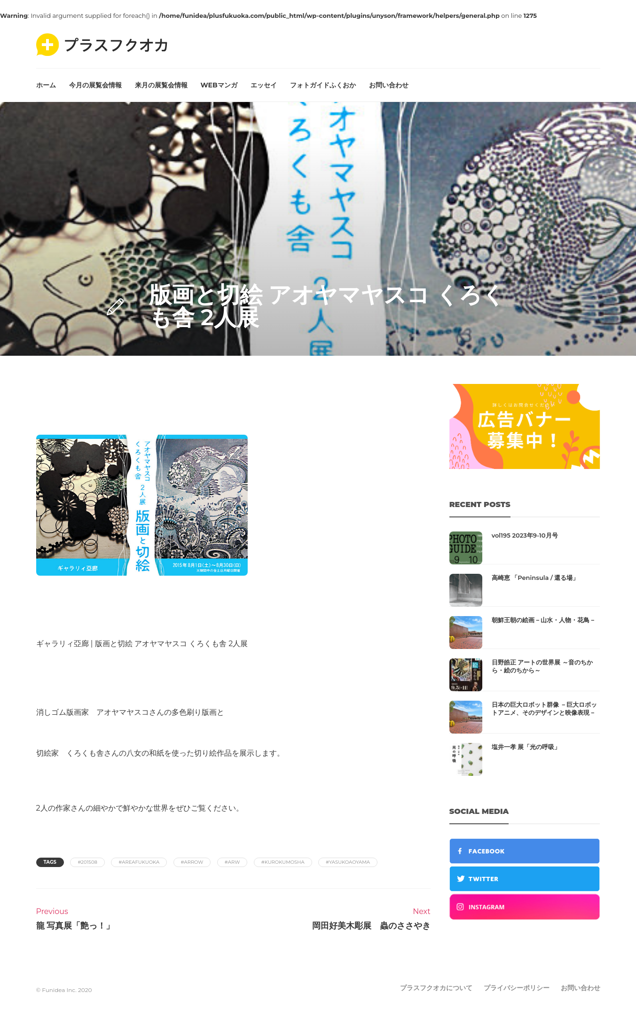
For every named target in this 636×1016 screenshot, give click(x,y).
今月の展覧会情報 (95, 85)
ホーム (46, 85)
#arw (232, 862)
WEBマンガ (219, 85)
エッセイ (264, 85)
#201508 (87, 862)
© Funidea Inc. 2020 (64, 989)
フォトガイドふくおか (323, 85)
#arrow (192, 862)
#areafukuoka (138, 862)
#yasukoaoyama (348, 862)
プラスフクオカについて (436, 988)
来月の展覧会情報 (161, 85)
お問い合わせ (388, 85)
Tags (50, 862)
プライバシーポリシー (517, 988)
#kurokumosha (283, 862)
